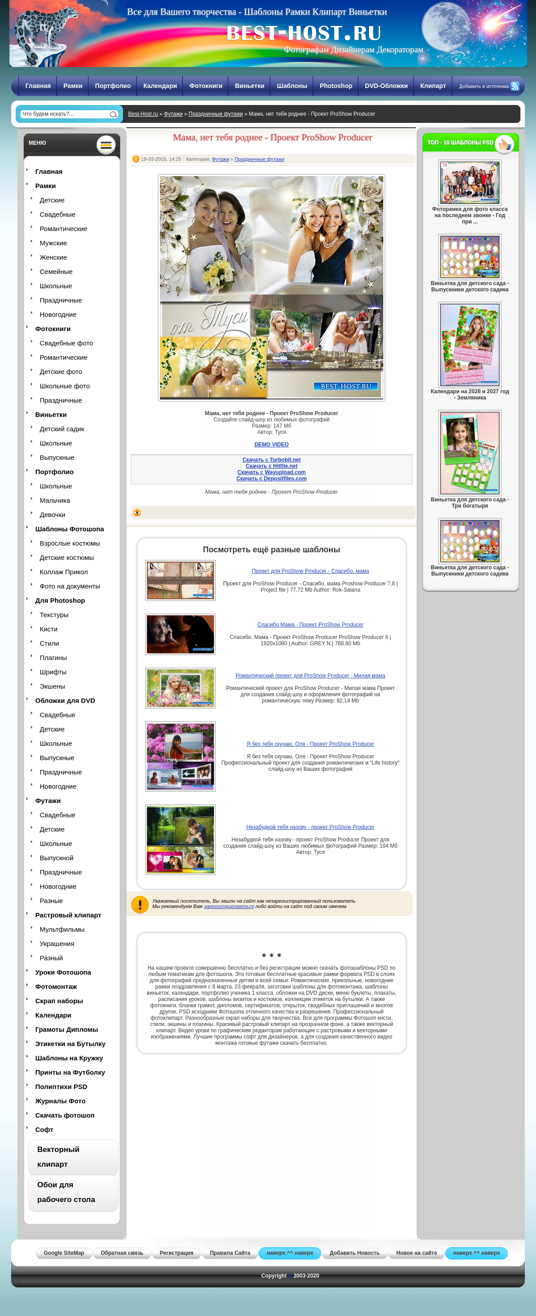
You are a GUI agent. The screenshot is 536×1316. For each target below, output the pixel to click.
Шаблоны (292, 85)
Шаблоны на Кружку (69, 1058)
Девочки (52, 514)
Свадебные (57, 214)
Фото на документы (70, 586)
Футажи (173, 114)
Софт (44, 1129)
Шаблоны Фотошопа (69, 529)
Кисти (49, 629)
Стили (49, 643)
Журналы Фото (60, 1101)
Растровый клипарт (68, 915)
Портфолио (113, 85)
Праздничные (61, 300)
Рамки (73, 85)
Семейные (56, 271)
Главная (38, 85)
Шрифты (53, 672)
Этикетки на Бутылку (70, 1043)
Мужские (53, 243)
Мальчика (55, 500)
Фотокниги (205, 85)
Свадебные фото (66, 343)
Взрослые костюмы (70, 543)
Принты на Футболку (70, 1072)
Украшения (57, 943)
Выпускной (56, 858)
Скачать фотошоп (65, 1115)
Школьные (56, 286)
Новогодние (58, 314)
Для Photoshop (60, 600)
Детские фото (61, 371)
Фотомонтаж (56, 986)
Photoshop (336, 85)
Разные (51, 900)
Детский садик (62, 429)
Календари (160, 85)
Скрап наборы (59, 1001)
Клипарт (433, 85)
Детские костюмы (67, 557)
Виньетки (249, 85)
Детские (52, 200)
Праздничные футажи (215, 114)
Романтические (64, 228)
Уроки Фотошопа (63, 972)
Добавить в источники (484, 86)
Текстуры (54, 614)
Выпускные (57, 457)
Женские (53, 257)
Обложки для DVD (65, 700)
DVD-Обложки (386, 85)
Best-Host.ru (143, 114)
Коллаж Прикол (64, 572)
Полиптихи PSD (61, 1086)
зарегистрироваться (229, 906)
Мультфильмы (62, 929)
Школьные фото (65, 386)
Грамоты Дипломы (66, 1029)
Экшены (52, 686)
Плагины (53, 657)
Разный (51, 958)
